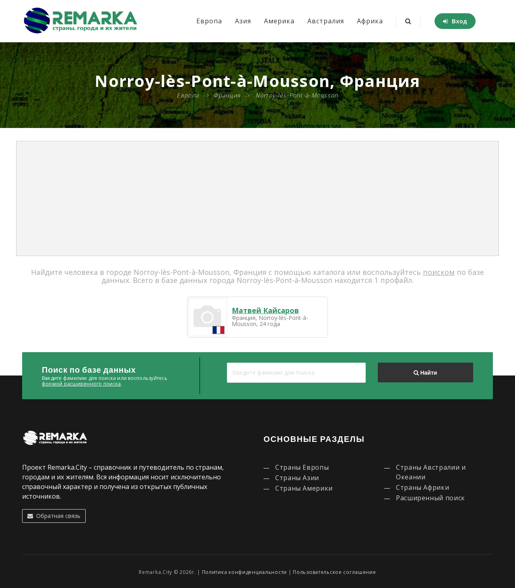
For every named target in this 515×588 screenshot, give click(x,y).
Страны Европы (302, 467)
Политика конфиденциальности (244, 572)
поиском (439, 272)
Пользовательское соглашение (334, 572)
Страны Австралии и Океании (431, 472)
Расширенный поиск (430, 497)
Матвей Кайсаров (265, 310)
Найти (425, 373)
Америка (279, 21)
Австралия (325, 21)
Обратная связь (53, 516)
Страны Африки (422, 487)
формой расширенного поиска (81, 383)
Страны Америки (304, 488)
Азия (243, 21)
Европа (209, 21)
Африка (370, 21)
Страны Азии (297, 477)
